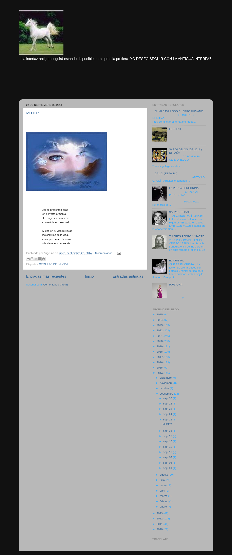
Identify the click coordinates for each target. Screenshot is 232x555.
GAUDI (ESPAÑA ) (165, 173)
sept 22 (168, 419)
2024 (160, 319)
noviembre (166, 382)
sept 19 (168, 436)
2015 (160, 367)
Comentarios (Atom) (55, 284)
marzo (164, 495)
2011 (160, 524)
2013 (160, 513)
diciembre (166, 377)
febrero (164, 501)
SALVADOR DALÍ (179, 212)
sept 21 (168, 430)
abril (163, 490)
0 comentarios (103, 253)
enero (164, 506)
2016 (160, 362)
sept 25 (168, 408)
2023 (160, 325)
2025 (160, 314)
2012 (160, 518)
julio (163, 479)
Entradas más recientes (46, 276)
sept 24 (168, 414)
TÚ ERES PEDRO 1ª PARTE (186, 236)
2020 (160, 341)
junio (163, 485)
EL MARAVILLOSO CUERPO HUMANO (178, 111)
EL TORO (175, 129)
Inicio (89, 276)
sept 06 (168, 462)
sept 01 (168, 468)
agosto (164, 474)
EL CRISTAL (176, 260)
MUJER (32, 113)
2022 (160, 330)
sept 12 (168, 446)
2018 (160, 351)
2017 (160, 357)
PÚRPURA (175, 284)
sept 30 (168, 398)
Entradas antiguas (128, 276)
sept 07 (168, 457)
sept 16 (168, 441)
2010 (160, 529)
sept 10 (168, 452)
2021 (160, 335)
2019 (160, 346)
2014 (160, 373)
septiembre (167, 393)
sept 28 (168, 403)
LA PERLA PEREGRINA (183, 188)
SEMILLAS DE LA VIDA (53, 264)
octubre (165, 388)
